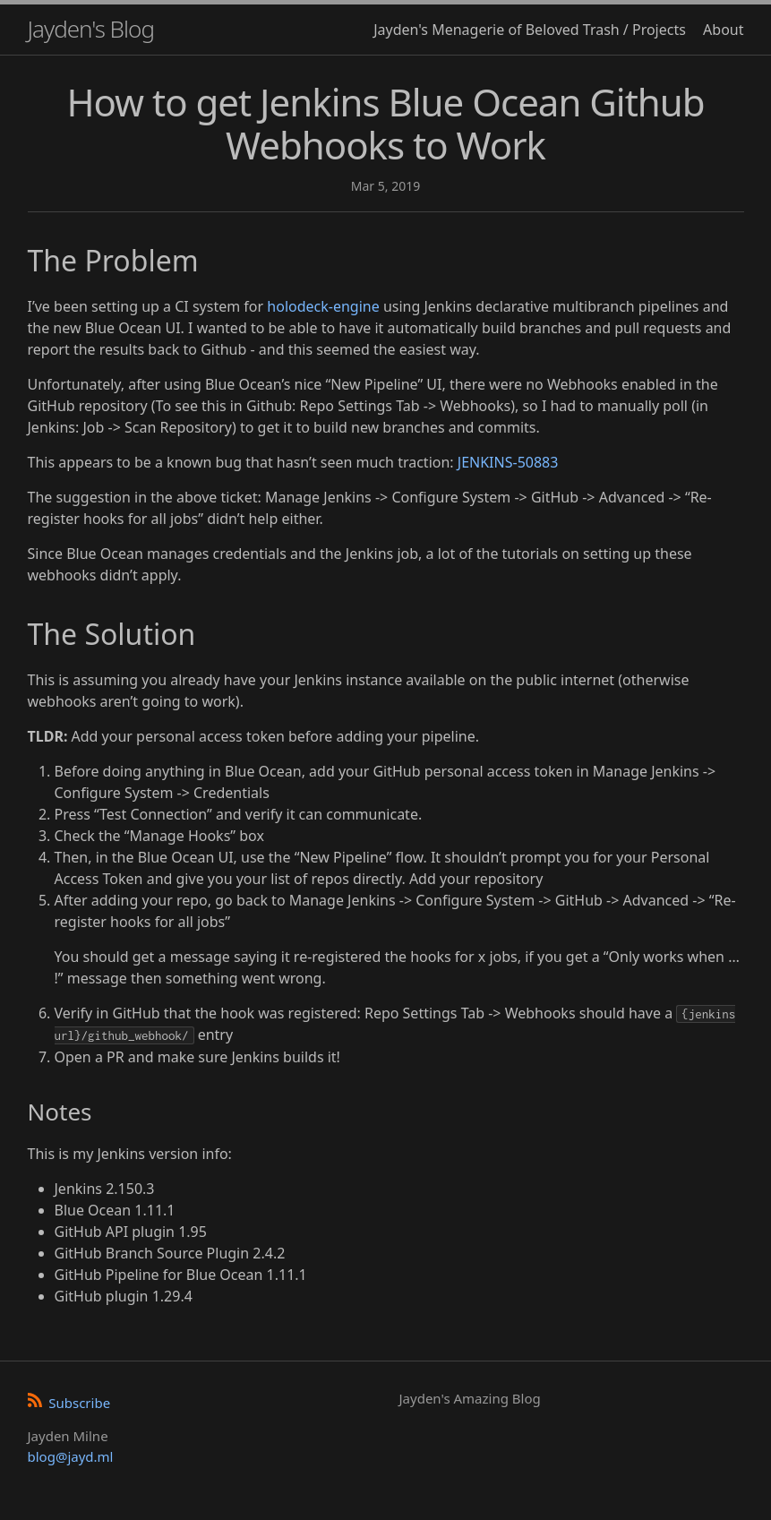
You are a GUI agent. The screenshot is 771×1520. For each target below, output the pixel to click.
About (723, 29)
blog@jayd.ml (71, 1456)
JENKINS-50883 (508, 462)
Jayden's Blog (91, 29)
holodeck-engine (323, 306)
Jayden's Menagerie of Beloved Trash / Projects (529, 29)
